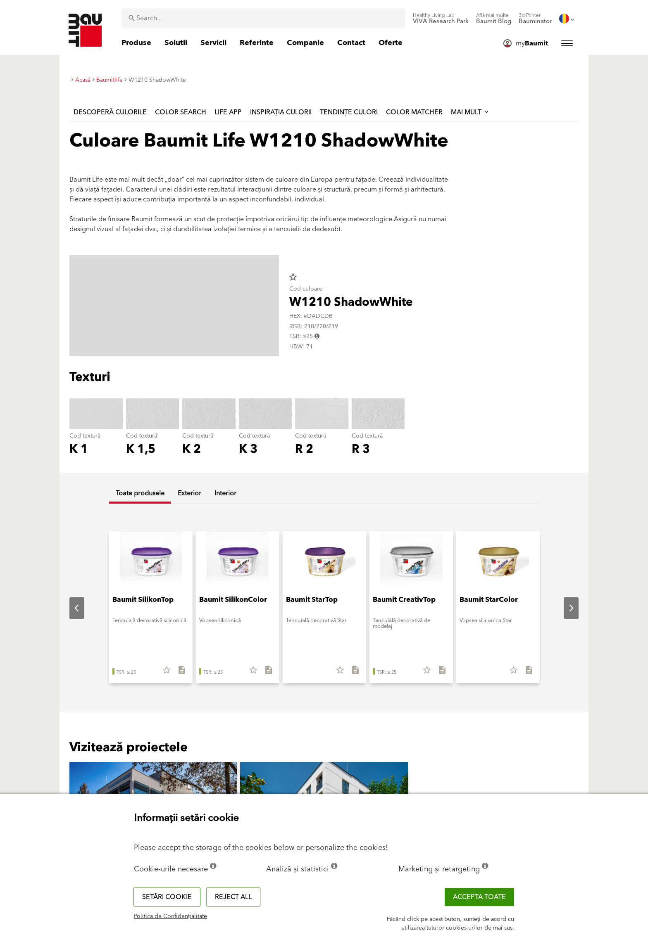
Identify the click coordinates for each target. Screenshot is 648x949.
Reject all (233, 897)
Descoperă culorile (110, 112)
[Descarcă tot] (178, 673)
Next (564, 608)
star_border (293, 277)
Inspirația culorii (281, 112)
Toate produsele (140, 493)
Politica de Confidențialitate (170, 916)
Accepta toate (479, 897)
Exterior (189, 493)
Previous (70, 608)
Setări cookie (167, 897)
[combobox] (263, 18)
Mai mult (470, 112)
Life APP (228, 112)
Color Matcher (414, 112)
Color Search (180, 112)
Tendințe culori (349, 112)
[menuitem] (440, 18)
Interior (225, 493)
